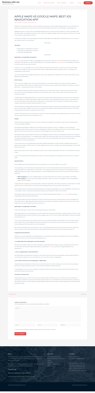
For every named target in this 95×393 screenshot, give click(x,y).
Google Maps (18, 60)
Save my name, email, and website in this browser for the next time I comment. (36, 331)
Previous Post (12, 294)
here (21, 248)
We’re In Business (63, 2)
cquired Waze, (61, 62)
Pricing (79, 2)
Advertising (50, 364)
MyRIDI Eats (51, 367)
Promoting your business (54, 358)
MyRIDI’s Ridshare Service (54, 365)
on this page (52, 246)
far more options (64, 194)
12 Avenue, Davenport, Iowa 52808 (77, 372)
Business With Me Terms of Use (77, 364)
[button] (88, 2)
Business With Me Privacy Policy (77, 368)
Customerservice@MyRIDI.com (77, 366)
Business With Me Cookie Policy (77, 370)
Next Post (84, 294)
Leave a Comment (32, 22)
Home (42, 2)
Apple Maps (23, 67)
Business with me (10, 2)
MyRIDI (73, 2)
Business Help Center (51, 2)
